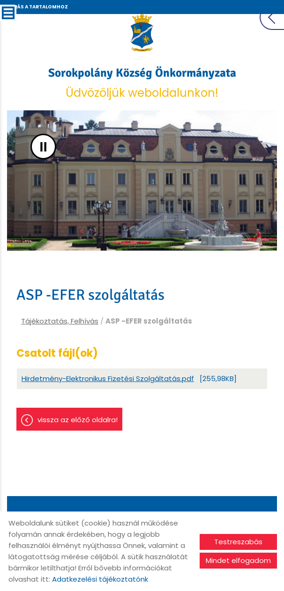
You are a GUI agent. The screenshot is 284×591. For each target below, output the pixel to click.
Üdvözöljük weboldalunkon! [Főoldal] (142, 83)
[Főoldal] (142, 32)
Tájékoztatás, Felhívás (59, 321)
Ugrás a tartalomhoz (37, 6)
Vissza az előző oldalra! (77, 420)
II (43, 146)
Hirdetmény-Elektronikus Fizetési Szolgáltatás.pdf (108, 378)
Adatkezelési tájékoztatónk (100, 579)
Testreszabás (238, 542)
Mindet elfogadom (238, 560)
